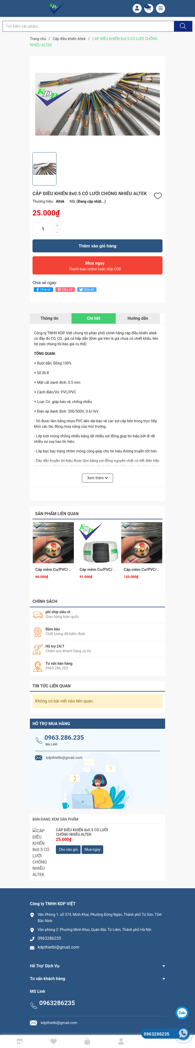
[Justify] (182, 26)
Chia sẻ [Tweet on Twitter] (86, 290)
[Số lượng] (42, 228)
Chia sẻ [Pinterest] (64, 290)
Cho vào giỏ (68, 847)
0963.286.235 (64, 735)
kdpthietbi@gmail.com (58, 921)
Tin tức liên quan (51, 683)
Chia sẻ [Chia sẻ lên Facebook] (42, 290)
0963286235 (49, 912)
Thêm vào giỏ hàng (97, 245)
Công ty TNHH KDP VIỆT (113, 1026)
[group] (97, 104)
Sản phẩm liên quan (57, 513)
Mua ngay (95, 267)
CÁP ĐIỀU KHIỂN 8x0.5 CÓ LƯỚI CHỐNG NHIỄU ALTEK (82, 830)
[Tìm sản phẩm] (88, 26)
